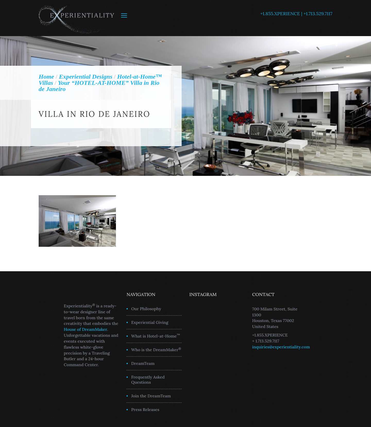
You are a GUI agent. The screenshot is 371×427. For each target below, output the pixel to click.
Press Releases (145, 409)
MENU (124, 15)
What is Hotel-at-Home (155, 336)
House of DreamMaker (85, 329)
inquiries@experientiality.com (281, 346)
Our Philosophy (146, 308)
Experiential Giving (149, 322)
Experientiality (77, 18)
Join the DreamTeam (151, 395)
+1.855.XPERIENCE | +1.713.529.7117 (296, 14)
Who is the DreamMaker (156, 349)
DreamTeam (143, 363)
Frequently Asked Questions (148, 379)
